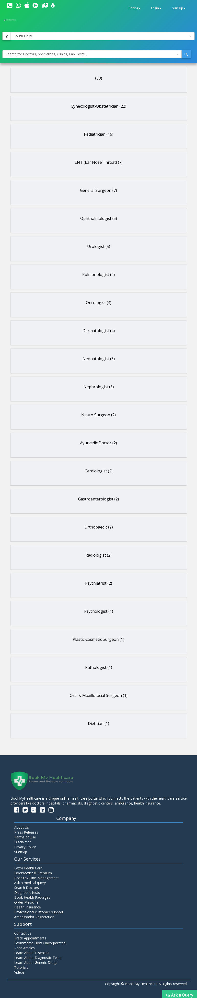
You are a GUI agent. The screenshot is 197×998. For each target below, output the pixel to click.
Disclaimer (22, 842)
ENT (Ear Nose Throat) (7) (99, 162)
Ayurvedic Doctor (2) (98, 443)
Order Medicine (26, 902)
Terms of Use (25, 837)
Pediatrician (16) (98, 134)
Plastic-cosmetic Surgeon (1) (98, 639)
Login (156, 8)
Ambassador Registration (34, 917)
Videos (19, 972)
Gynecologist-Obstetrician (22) (98, 106)
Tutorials (21, 967)
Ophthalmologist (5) (98, 218)
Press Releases (26, 832)
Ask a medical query (30, 882)
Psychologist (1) (98, 611)
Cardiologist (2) (99, 471)
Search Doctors (26, 887)
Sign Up (178, 8)
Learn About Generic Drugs (35, 962)
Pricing (134, 8)
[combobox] (103, 36)
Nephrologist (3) (98, 386)
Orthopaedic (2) (98, 527)
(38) (98, 78)
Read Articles (24, 948)
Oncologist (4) (98, 302)
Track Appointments (30, 938)
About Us (21, 827)
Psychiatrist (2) (98, 583)
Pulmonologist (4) (98, 274)
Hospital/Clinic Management (36, 878)
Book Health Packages (32, 897)
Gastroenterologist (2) (98, 499)
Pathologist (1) (98, 667)
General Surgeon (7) (98, 190)
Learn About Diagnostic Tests (37, 957)
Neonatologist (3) (98, 358)
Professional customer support (38, 912)
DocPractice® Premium (33, 873)
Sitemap (20, 851)
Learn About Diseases (31, 952)
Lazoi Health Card (28, 868)
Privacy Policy (25, 847)
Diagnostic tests (27, 892)
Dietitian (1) (98, 723)
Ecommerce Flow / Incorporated (40, 943)
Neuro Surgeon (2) (98, 415)
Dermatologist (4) (98, 330)
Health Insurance (27, 907)
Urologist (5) (98, 246)
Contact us (22, 933)
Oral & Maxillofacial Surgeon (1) (98, 695)
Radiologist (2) (98, 555)
